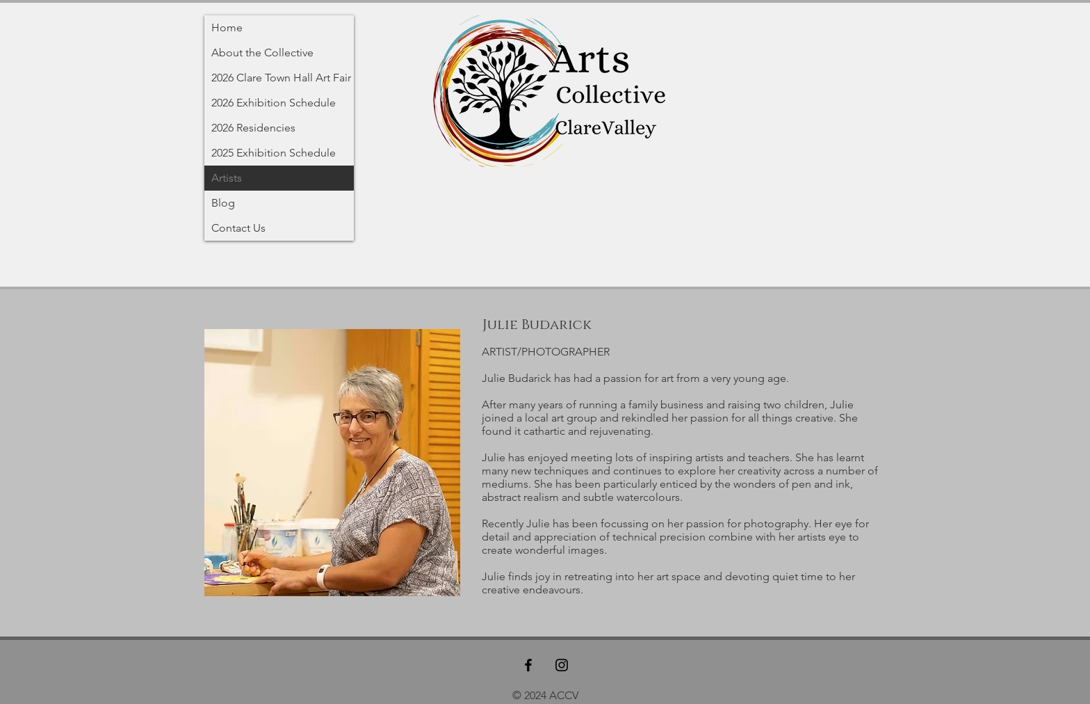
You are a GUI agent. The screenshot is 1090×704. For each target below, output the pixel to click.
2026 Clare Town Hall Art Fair (281, 77)
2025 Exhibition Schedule (273, 152)
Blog (223, 202)
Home (227, 27)
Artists (226, 177)
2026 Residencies (253, 127)
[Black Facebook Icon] (528, 665)
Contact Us (238, 227)
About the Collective (262, 52)
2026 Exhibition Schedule (273, 102)
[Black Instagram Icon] (561, 665)
